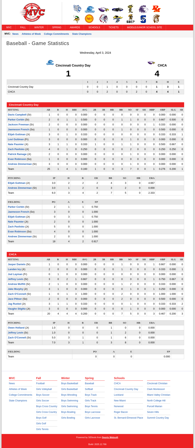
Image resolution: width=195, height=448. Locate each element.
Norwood (118, 406)
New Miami (120, 400)
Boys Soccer (42, 395)
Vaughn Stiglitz (17, 308)
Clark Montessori (156, 389)
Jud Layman (15, 274)
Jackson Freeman (18, 124)
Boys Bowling (68, 412)
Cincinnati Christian (157, 383)
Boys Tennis (91, 406)
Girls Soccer (42, 400)
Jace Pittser (15, 299)
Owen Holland (16, 327)
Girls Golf (41, 423)
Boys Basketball (69, 383)
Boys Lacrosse (93, 412)
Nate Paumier (16, 144)
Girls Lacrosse (92, 417)
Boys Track (91, 395)
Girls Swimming (69, 406)
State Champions (81, 34)
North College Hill (156, 400)
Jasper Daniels (16, 264)
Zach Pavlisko (16, 149)
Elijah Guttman (16, 134)
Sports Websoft (110, 437)
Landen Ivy (14, 269)
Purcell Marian (154, 406)
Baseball (89, 383)
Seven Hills (153, 412)
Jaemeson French (18, 129)
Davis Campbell (17, 114)
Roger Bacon (121, 412)
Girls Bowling (68, 417)
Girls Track (90, 400)
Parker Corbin (16, 119)
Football (40, 383)
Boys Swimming (69, 400)
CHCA (117, 383)
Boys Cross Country (46, 406)
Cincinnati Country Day (126, 389)
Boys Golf (41, 417)
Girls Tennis (42, 429)
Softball (89, 389)
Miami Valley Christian (158, 395)
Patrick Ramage (17, 154)
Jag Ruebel (14, 303)
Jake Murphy (15, 289)
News (15, 34)
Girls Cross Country (46, 412)
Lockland (118, 395)
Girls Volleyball (44, 389)
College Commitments (56, 34)
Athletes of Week (31, 34)
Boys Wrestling (69, 395)
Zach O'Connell (17, 294)
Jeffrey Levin (15, 279)
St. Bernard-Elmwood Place (128, 417)
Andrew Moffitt (16, 284)
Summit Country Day (158, 417)
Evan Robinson (17, 159)
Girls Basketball (69, 389)
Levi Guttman (16, 139)
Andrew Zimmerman (20, 164)
